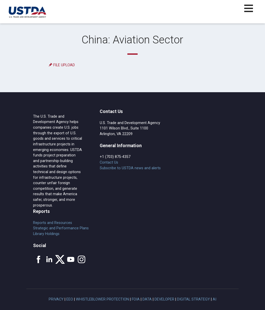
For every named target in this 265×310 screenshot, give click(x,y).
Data (147, 299)
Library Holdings (46, 234)
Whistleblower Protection (102, 299)
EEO (69, 299)
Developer (164, 299)
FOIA (136, 299)
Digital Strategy (193, 299)
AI (214, 299)
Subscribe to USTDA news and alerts (130, 168)
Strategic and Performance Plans (61, 228)
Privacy (56, 299)
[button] (251, 11)
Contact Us (109, 162)
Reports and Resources (52, 223)
